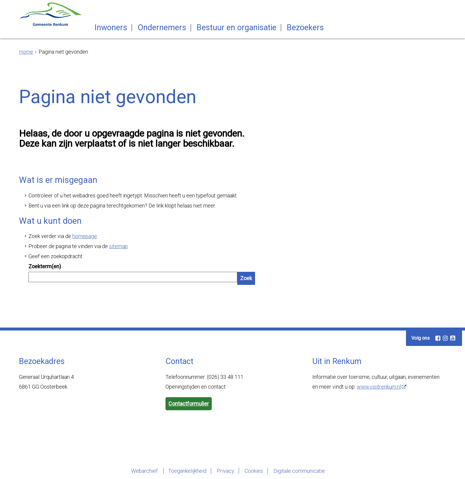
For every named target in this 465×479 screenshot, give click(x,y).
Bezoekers (305, 27)
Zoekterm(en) (44, 266)
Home (26, 52)
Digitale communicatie (299, 471)
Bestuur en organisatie (236, 27)
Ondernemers (162, 27)
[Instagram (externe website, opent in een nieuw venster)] (445, 338)
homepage (84, 236)
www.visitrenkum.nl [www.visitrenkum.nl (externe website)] (379, 387)
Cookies (254, 471)
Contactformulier (188, 403)
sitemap (118, 246)
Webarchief (145, 471)
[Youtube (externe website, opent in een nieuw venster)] (452, 338)
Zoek (246, 278)
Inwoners (111, 27)
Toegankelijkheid (187, 471)
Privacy (225, 471)
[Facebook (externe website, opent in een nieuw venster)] (437, 338)
